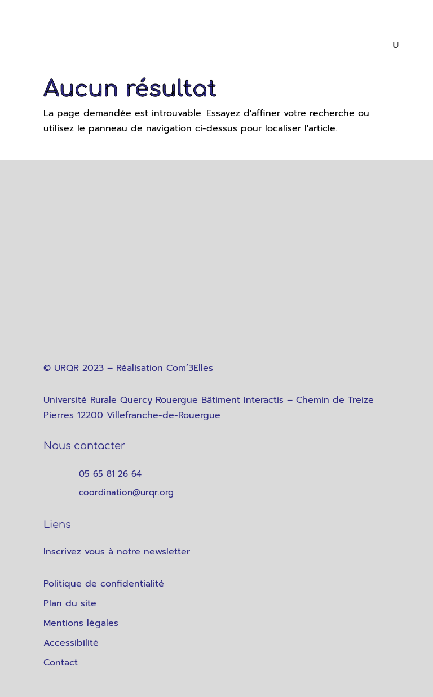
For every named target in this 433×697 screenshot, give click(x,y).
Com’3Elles (189, 368)
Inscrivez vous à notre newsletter (116, 551)
